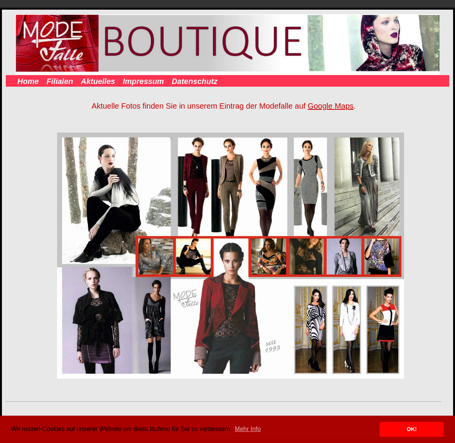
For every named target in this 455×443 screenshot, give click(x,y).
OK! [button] (411, 429)
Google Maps (331, 106)
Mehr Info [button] (248, 429)
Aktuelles (98, 81)
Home (28, 81)
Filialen (60, 81)
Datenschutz (194, 81)
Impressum (143, 81)
